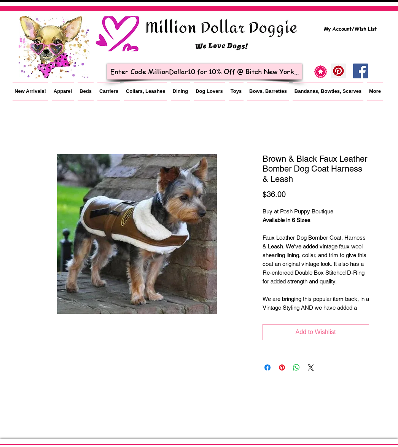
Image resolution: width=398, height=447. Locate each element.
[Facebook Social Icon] (360, 71)
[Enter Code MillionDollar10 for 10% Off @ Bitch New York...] (204, 72)
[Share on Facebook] (267, 367)
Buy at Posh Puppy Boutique (298, 211)
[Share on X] (310, 367)
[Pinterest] (338, 71)
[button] (63, 91)
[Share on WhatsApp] (296, 367)
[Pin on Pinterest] (282, 367)
